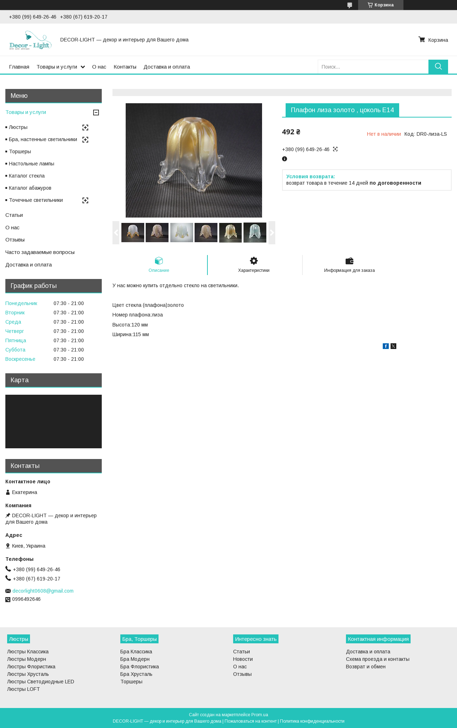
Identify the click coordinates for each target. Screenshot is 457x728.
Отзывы (15, 239)
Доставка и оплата (167, 67)
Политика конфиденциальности (312, 721)
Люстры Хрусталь (28, 674)
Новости (243, 659)
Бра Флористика (139, 666)
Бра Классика (136, 651)
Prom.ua (259, 714)
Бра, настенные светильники (43, 139)
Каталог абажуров (30, 188)
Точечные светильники (36, 200)
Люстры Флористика (31, 666)
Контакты (125, 67)
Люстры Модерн (26, 659)
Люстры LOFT (23, 689)
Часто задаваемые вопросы (40, 252)
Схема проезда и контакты (378, 659)
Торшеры (20, 151)
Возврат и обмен (366, 666)
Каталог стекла (27, 176)
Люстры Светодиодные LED (40, 681)
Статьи (14, 215)
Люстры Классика (28, 651)
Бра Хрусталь (136, 674)
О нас (99, 67)
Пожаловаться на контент (251, 721)
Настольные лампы (31, 163)
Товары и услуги (56, 67)
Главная (19, 67)
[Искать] (438, 67)
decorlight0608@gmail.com (43, 591)
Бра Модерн (135, 659)
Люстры (18, 127)
